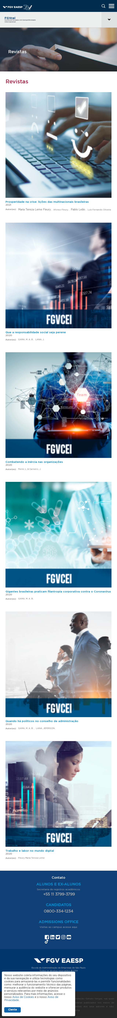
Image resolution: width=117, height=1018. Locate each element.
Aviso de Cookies (23, 997)
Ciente (12, 1009)
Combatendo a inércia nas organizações (34, 462)
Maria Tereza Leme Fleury (34, 209)
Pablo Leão (78, 209)
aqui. (75, 927)
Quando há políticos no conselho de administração (42, 721)
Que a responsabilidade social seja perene (36, 332)
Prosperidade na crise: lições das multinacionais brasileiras (47, 202)
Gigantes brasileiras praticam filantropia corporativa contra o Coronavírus (58, 591)
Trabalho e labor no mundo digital (30, 850)
